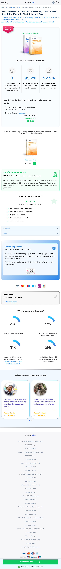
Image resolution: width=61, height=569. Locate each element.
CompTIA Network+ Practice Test (30, 452)
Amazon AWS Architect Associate (30, 506)
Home (3, 7)
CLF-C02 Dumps (30, 532)
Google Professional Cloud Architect (30, 528)
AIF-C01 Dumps (30, 488)
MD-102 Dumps (30, 521)
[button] (29, 420)
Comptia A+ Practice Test (30, 463)
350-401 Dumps (30, 514)
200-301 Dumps (30, 455)
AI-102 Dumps (30, 492)
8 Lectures (21, 113)
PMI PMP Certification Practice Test (30, 517)
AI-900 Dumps (30, 470)
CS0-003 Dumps (30, 525)
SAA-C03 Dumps (31, 459)
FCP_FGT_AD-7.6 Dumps (30, 547)
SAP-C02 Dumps (31, 477)
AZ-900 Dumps (30, 510)
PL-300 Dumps (30, 503)
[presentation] (3, 147)
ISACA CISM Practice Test (30, 539)
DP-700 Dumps (30, 466)
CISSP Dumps (30, 543)
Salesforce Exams (14, 7)
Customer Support (10, 302)
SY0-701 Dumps (30, 445)
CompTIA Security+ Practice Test (30, 441)
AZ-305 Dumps (30, 481)
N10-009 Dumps (30, 499)
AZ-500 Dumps (30, 536)
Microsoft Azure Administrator (30, 474)
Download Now (30, 562)
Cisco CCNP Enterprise (30, 496)
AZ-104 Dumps (30, 448)
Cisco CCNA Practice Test (30, 485)
